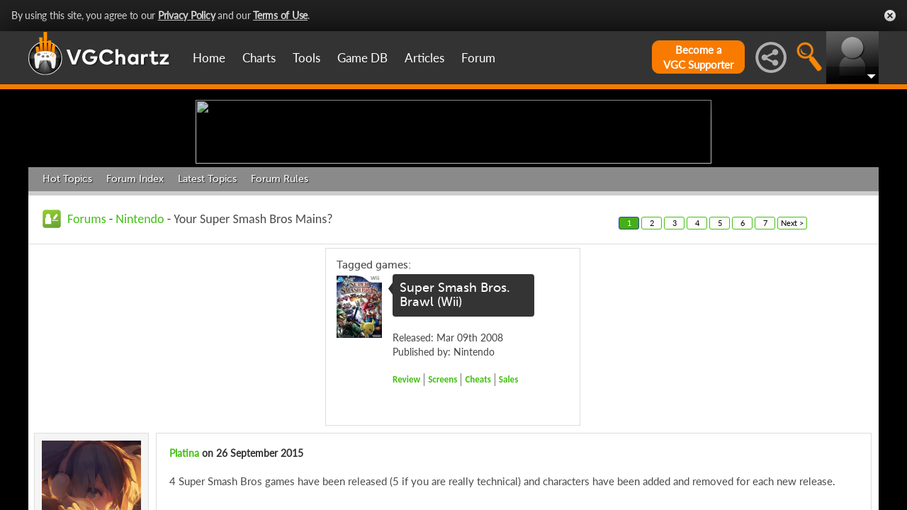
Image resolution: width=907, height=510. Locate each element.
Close (890, 15)
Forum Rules (279, 289)
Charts (259, 57)
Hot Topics (67, 289)
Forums (86, 328)
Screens (442, 489)
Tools (306, 57)
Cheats (477, 489)
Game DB (362, 57)
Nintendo (140, 328)
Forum (478, 57)
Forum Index (135, 289)
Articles (424, 57)
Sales (509, 489)
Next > (792, 332)
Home (209, 57)
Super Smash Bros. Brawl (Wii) (455, 405)
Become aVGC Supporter (698, 57)
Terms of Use (280, 15)
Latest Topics (207, 289)
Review (406, 489)
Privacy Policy (186, 15)
